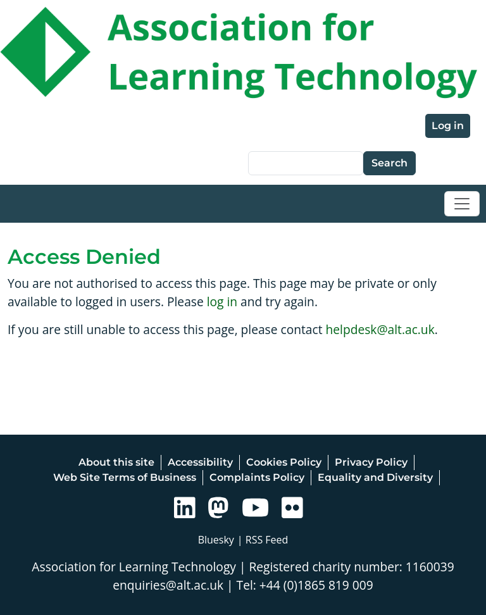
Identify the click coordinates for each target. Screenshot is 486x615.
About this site (116, 462)
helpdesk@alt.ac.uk (380, 329)
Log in (448, 126)
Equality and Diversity (375, 477)
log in (222, 301)
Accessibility (200, 462)
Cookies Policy (283, 462)
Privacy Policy (371, 462)
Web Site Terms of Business (124, 477)
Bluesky (216, 540)
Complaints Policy (256, 477)
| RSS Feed (263, 540)
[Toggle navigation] (462, 203)
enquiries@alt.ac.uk (168, 584)
